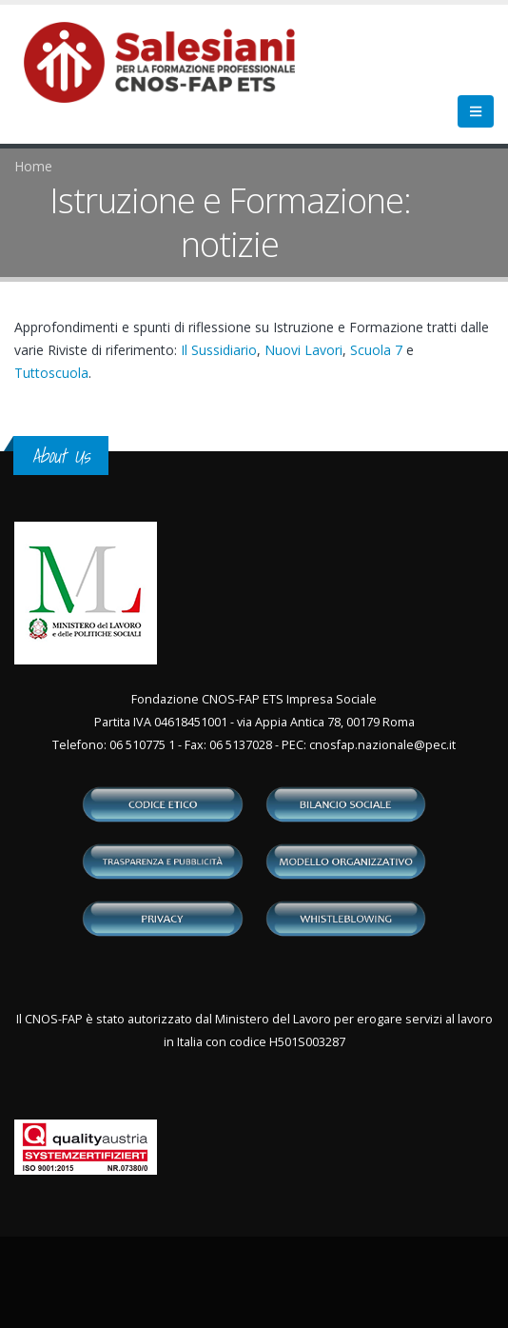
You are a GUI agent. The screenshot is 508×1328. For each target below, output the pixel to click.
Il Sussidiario (219, 350)
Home (33, 166)
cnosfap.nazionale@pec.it (382, 745)
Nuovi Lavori (303, 350)
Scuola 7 (376, 350)
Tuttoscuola (51, 373)
